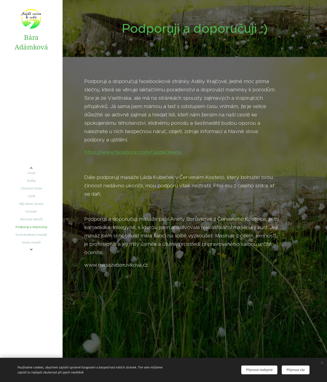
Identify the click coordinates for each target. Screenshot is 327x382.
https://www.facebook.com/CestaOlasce (132, 152)
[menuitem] (31, 173)
